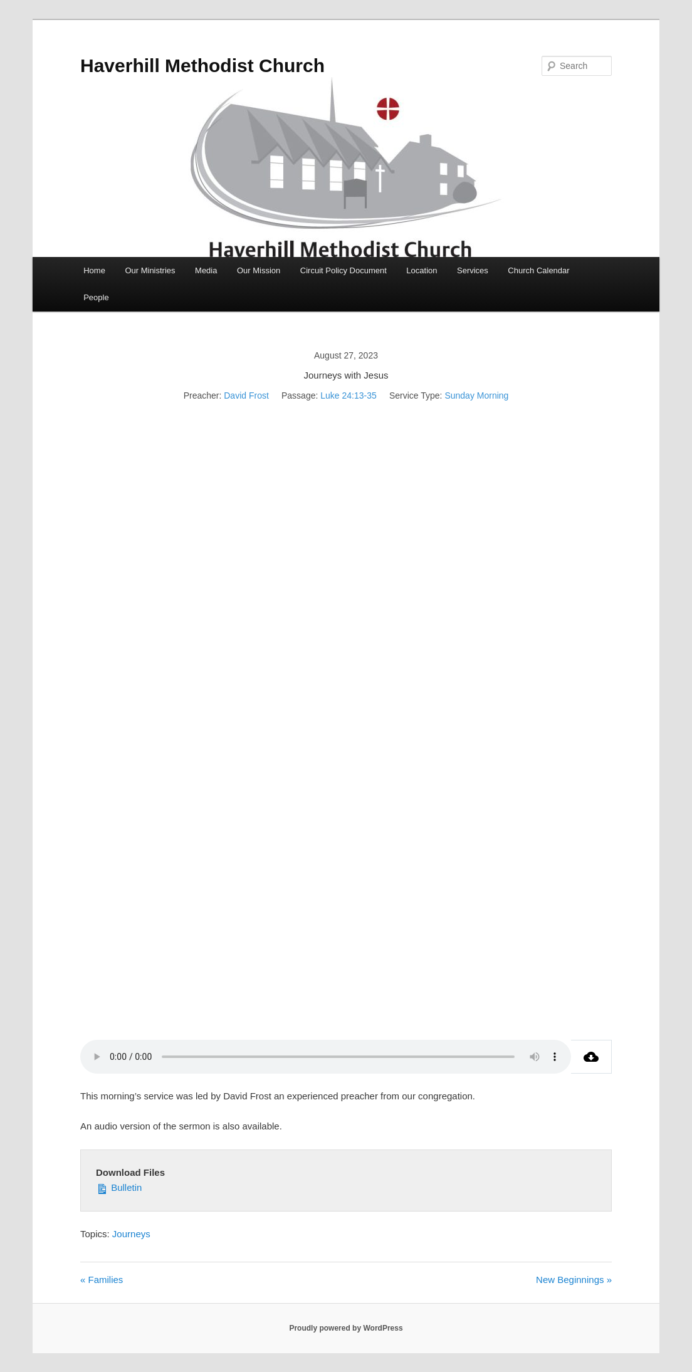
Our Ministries (150, 270)
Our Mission (258, 270)
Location (421, 270)
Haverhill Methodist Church (202, 65)
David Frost (246, 395)
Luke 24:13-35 (348, 395)
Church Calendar (538, 270)
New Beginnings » (574, 1279)
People (95, 297)
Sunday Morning (476, 395)
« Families (101, 1279)
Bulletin (119, 1186)
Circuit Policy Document (343, 270)
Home (94, 270)
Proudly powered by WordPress (345, 1328)
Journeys (131, 1233)
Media (206, 270)
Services (472, 270)
